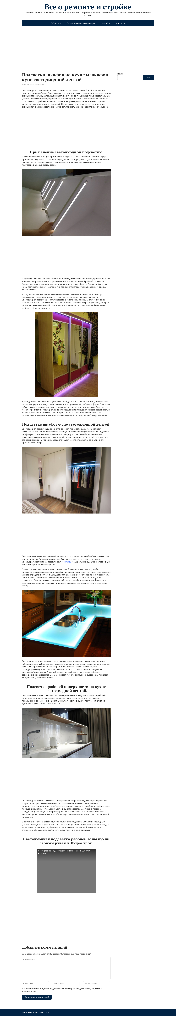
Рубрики (55, 23)
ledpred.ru (66, 561)
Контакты (120, 23)
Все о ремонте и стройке (88, 7)
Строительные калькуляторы (81, 23)
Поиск (120, 73)
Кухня (24, 84)
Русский (104, 23)
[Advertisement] (88, 47)
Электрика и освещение (35, 84)
